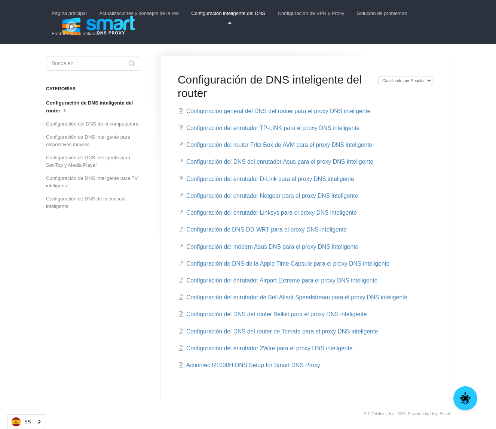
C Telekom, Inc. (381, 413)
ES (21, 421)
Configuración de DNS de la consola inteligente (86, 202)
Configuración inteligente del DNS (228, 17)
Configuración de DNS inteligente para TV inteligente (92, 181)
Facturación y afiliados (76, 33)
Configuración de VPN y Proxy (311, 13)
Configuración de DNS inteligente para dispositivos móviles (88, 140)
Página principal (69, 13)
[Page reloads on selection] (405, 80)
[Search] (92, 63)
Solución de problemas (382, 13)
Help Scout (440, 413)
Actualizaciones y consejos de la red (139, 13)
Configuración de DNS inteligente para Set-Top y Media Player (88, 161)
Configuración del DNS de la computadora (92, 124)
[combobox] (26, 421)
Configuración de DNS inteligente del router (89, 107)
